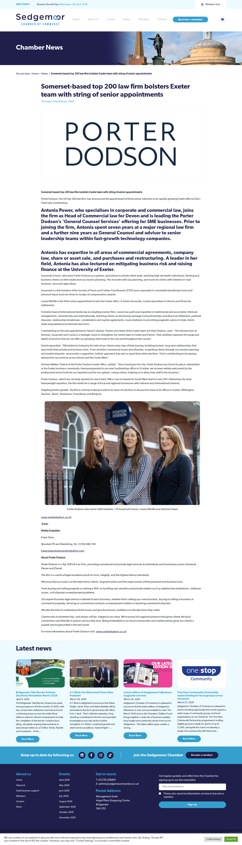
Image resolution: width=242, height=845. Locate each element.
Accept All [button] (231, 839)
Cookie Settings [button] (213, 839)
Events (111, 19)
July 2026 (63, 796)
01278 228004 (106, 780)
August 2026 (65, 801)
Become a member (190, 19)
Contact (162, 19)
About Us (93, 19)
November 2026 (67, 817)
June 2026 (64, 791)
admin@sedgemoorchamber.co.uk (118, 784)
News (126, 19)
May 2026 (64, 785)
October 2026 (66, 812)
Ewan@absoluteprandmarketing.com (62, 551)
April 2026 (64, 780)
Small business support (27, 791)
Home (75, 19)
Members (143, 19)
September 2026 (67, 807)
